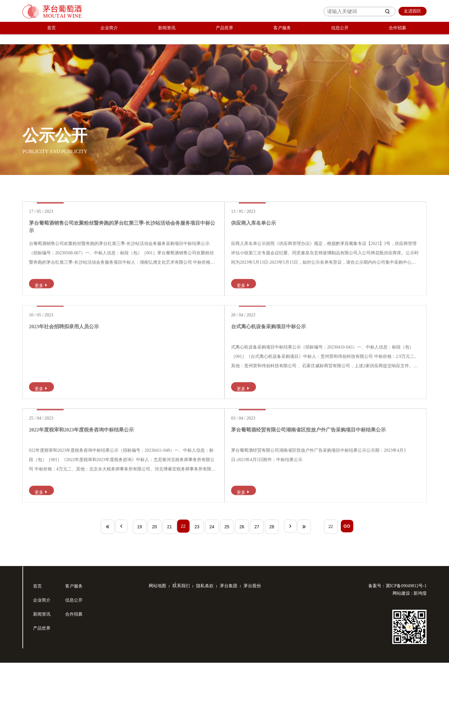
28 (272, 566)
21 (167, 566)
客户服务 (282, 33)
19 (137, 566)
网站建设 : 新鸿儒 (410, 632)
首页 (51, 33)
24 (212, 566)
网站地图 (157, 625)
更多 (56, 292)
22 (182, 566)
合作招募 (398, 33)
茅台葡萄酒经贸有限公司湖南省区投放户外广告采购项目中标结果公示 (322, 463)
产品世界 (224, 33)
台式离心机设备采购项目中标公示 (282, 346)
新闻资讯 (167, 33)
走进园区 (411, 11)
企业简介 (109, 33)
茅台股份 (264, 625)
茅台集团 (238, 625)
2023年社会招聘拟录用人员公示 (78, 346)
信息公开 (340, 33)
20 (152, 566)
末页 (306, 566)
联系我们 (184, 625)
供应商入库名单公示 (267, 230)
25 (227, 566)
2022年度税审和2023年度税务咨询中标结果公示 (95, 463)
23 (197, 566)
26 (242, 566)
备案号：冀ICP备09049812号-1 (397, 625)
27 (257, 566)
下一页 (291, 566)
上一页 (119, 566)
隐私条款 (211, 625)
